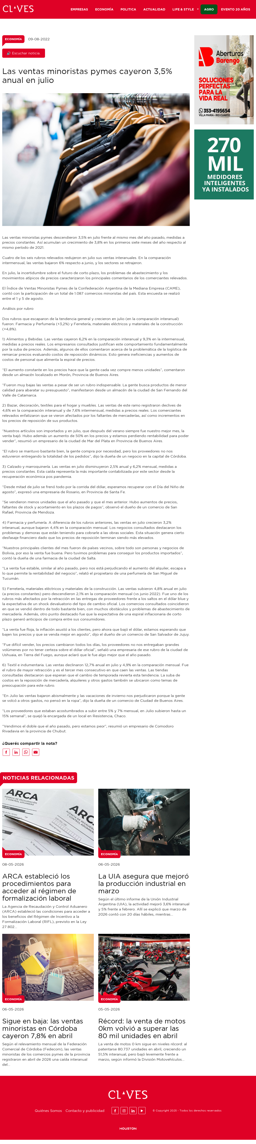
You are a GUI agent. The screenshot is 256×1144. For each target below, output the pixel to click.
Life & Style (185, 10)
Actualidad (154, 10)
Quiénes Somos (48, 1115)
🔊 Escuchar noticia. (24, 57)
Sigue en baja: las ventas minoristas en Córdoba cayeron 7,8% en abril (42, 1032)
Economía (104, 10)
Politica (128, 10)
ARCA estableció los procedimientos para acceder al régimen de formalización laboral (39, 891)
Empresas (79, 10)
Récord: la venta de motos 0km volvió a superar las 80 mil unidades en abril (142, 1032)
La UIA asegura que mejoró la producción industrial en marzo (143, 888)
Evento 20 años (235, 10)
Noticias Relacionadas (38, 782)
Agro (209, 10)
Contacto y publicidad (85, 1115)
